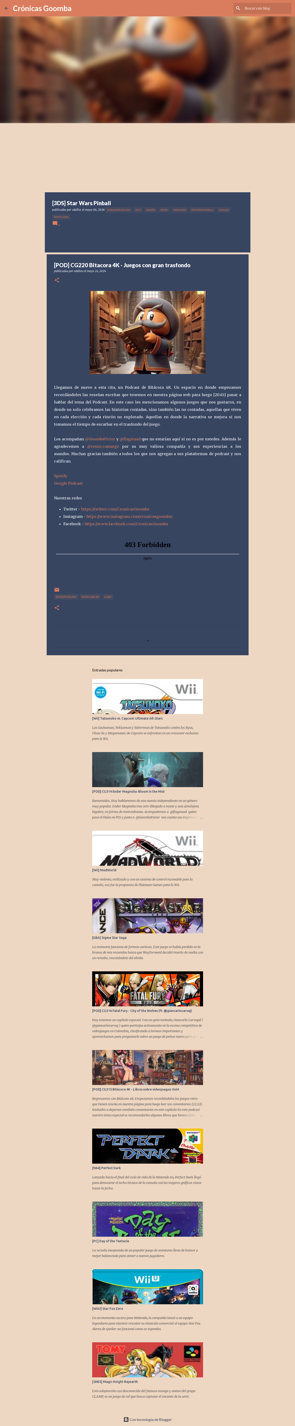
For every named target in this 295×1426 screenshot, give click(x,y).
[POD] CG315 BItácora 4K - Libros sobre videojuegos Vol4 (135, 1089)
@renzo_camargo (103, 446)
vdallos (224, 209)
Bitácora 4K (90, 597)
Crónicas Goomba (42, 8)
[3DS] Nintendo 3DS (118, 209)
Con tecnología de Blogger (147, 1419)
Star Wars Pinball (202, 209)
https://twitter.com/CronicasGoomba (115, 509)
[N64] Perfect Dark (106, 1168)
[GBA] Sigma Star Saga (109, 938)
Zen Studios (61, 217)
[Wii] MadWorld (104, 870)
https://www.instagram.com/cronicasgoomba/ (129, 516)
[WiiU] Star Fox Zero (107, 1308)
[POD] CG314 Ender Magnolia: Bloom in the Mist (128, 791)
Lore (107, 597)
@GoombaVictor (100, 439)
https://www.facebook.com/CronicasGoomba (126, 524)
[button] (57, 280)
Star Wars (179, 209)
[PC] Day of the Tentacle (110, 1241)
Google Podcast (68, 483)
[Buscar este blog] (267, 8)
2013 (138, 209)
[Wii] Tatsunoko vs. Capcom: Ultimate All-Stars (127, 718)
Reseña (150, 209)
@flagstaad (130, 439)
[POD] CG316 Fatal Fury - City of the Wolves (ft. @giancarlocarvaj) (142, 1011)
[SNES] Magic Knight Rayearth (115, 1382)
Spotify (60, 476)
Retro (164, 209)
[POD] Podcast (66, 597)
